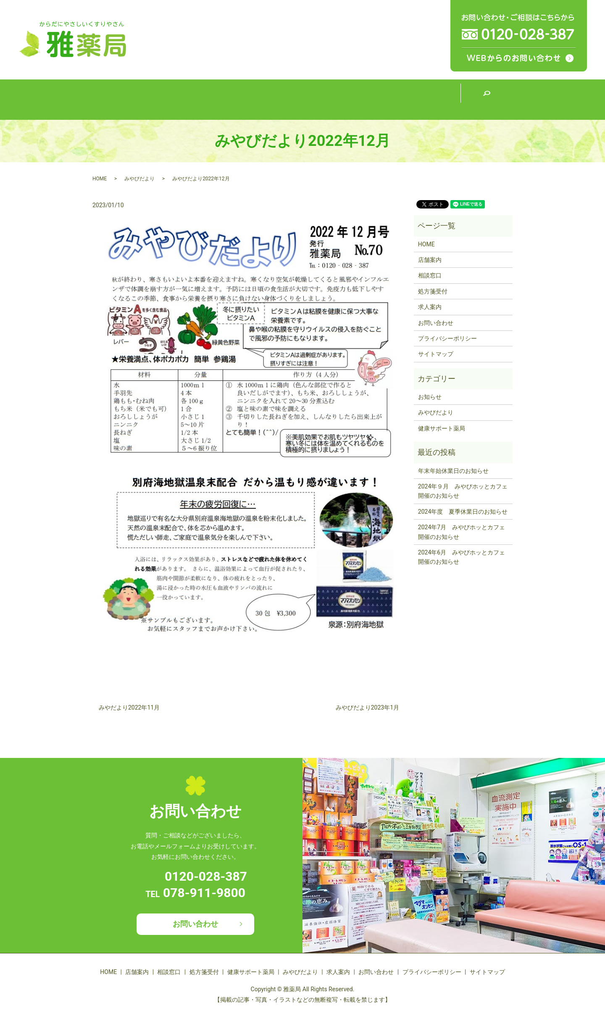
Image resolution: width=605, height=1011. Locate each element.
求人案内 (434, 99)
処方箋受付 (276, 99)
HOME (118, 99)
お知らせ (430, 396)
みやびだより (381, 99)
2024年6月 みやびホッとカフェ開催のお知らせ (461, 557)
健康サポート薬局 (329, 99)
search (486, 99)
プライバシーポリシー (447, 338)
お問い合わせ (435, 322)
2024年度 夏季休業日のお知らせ (463, 511)
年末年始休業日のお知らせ (453, 470)
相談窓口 (223, 99)
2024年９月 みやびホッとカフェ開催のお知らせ (463, 491)
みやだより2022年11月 (129, 707)
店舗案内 (171, 99)
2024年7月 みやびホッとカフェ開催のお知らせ (461, 532)
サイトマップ (435, 354)
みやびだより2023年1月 (367, 707)
